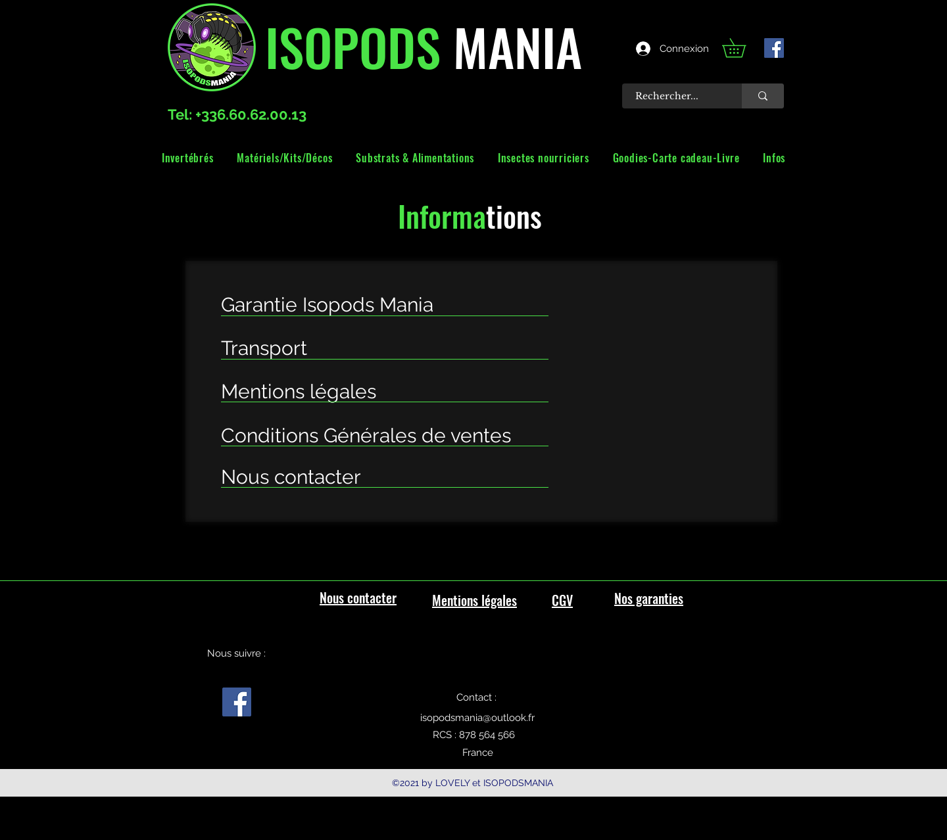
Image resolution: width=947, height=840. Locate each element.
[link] (743, 47)
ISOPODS (353, 46)
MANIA (511, 46)
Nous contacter (358, 597)
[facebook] (774, 48)
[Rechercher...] (674, 95)
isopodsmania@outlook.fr (477, 718)
